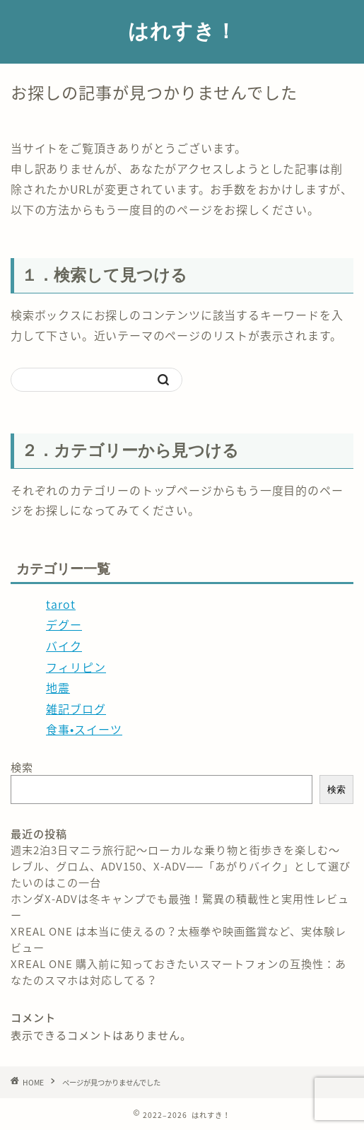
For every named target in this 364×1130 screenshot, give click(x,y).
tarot (61, 603)
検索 (22, 767)
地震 (58, 687)
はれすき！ (182, 30)
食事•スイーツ (84, 729)
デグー (64, 624)
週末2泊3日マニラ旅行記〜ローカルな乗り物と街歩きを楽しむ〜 (175, 849)
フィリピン (76, 666)
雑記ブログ (76, 708)
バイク (64, 645)
